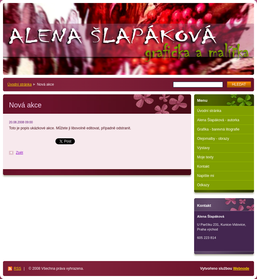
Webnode (241, 268)
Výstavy (203, 148)
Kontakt (203, 166)
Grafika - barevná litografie (218, 129)
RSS (17, 268)
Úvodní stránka (19, 84)
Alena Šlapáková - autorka (218, 120)
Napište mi (205, 176)
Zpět (19, 153)
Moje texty (205, 157)
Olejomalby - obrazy (213, 139)
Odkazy (203, 185)
